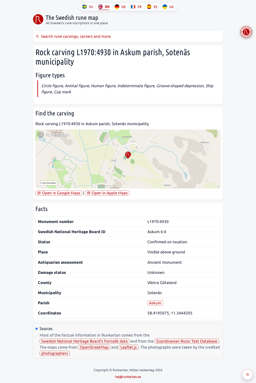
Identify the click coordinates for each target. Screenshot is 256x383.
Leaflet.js (128, 347)
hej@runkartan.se (128, 376)
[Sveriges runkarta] (38, 19)
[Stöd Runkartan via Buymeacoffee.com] (246, 31)
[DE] (120, 6)
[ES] (152, 6)
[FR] (136, 6)
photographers (54, 353)
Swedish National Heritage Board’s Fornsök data (84, 341)
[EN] (104, 6)
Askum (155, 302)
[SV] (87, 6)
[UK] (168, 6)
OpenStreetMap (94, 347)
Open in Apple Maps (107, 192)
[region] (128, 159)
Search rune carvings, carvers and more (73, 36)
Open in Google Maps (58, 192)
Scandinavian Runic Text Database (186, 341)
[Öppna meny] (247, 374)
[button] (128, 155)
